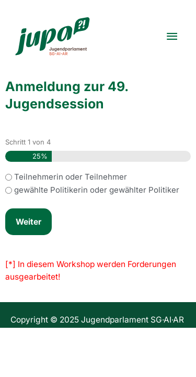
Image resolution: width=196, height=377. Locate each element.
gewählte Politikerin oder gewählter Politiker (96, 190)
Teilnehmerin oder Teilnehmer (70, 177)
